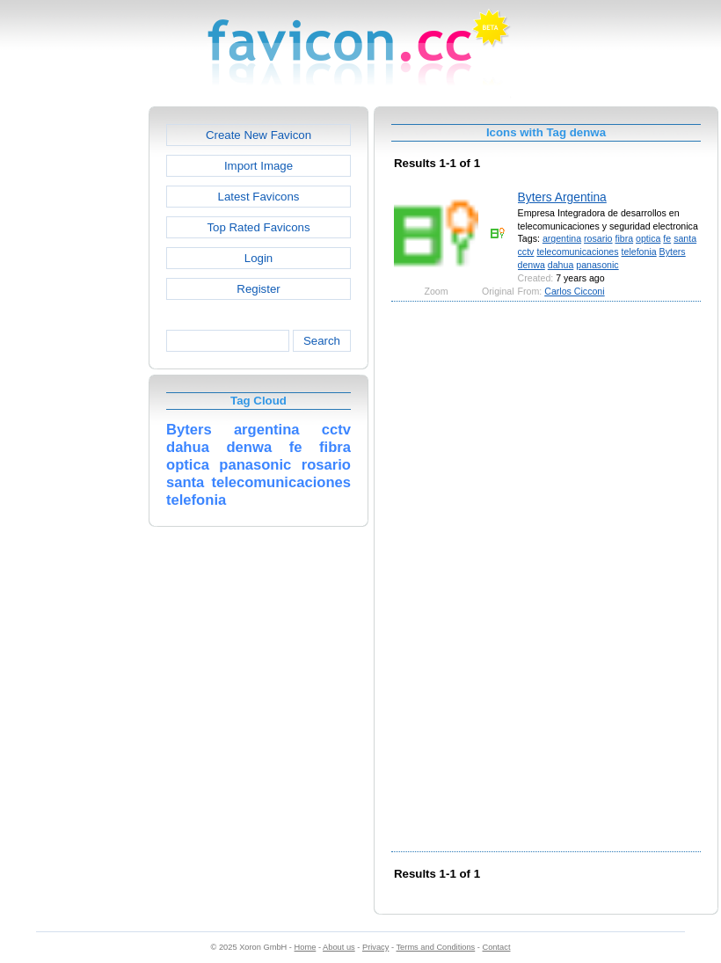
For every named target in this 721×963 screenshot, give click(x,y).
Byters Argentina (562, 197)
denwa (531, 264)
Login (258, 258)
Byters (672, 251)
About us (339, 947)
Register (258, 288)
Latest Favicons (259, 196)
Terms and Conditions (435, 947)
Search (321, 340)
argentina (562, 238)
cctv (526, 251)
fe (667, 238)
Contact (497, 947)
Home (306, 947)
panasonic (597, 264)
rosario (598, 238)
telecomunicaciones (577, 251)
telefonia (639, 251)
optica (648, 238)
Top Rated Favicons (258, 227)
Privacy (375, 947)
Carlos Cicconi (574, 291)
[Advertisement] (73, 370)
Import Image (258, 165)
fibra (624, 238)
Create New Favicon (258, 135)
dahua (561, 264)
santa (685, 238)
